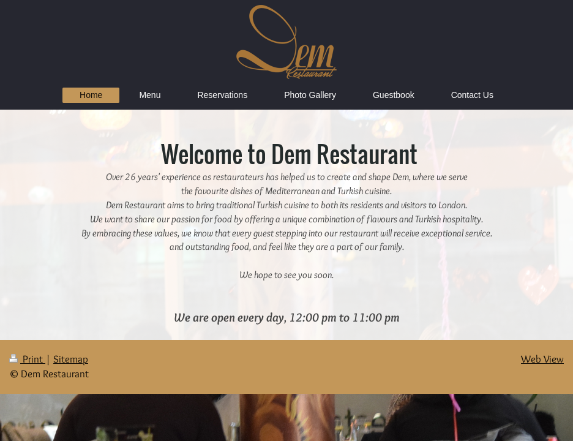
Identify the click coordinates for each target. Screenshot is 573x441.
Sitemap (70, 359)
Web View (542, 359)
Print (27, 359)
